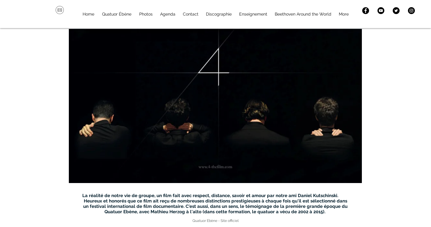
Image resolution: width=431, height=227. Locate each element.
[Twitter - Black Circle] (396, 10)
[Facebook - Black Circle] (365, 10)
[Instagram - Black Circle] (411, 10)
